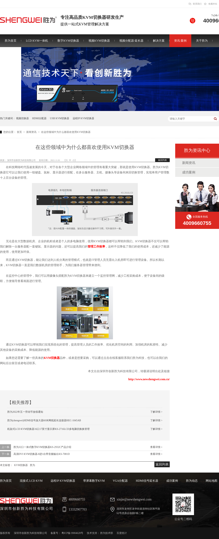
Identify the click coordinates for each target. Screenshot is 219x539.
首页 (20, 132)
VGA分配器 (120, 480)
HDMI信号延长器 (147, 480)
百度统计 (122, 533)
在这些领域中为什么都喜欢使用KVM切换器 (66, 132)
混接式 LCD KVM (31, 480)
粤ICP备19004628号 (72, 533)
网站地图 (211, 480)
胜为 (32, 465)
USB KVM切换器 (59, 118)
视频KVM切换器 (99, 40)
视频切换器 (22, 118)
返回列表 (162, 160)
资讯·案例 (180, 40)
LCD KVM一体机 (37, 40)
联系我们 (197, 4)
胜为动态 (192, 480)
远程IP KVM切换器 (83, 118)
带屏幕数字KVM (94, 480)
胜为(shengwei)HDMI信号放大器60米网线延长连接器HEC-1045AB (44, 420)
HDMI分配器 (39, 118)
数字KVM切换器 (68, 40)
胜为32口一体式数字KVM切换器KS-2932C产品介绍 (42, 447)
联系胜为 (10, 53)
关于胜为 (202, 40)
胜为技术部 (106, 533)
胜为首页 (10, 40)
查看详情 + (156, 447)
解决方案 (159, 40)
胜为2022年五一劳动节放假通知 (25, 412)
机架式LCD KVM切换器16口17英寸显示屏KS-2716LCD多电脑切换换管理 (48, 429)
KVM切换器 (52, 357)
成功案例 (188, 172)
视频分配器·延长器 (131, 40)
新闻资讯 (31, 132)
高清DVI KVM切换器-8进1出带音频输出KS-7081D (42, 454)
